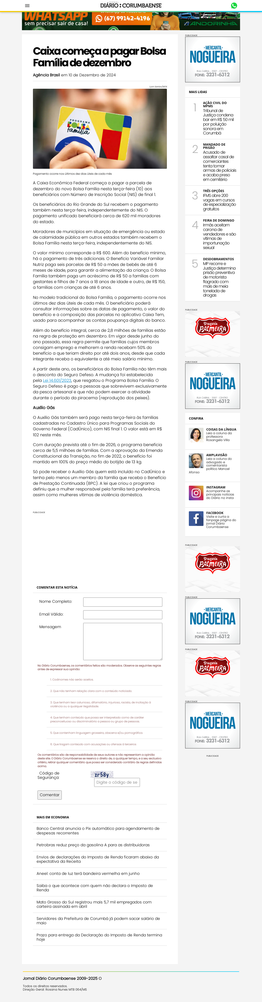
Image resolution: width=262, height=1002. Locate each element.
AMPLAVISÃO (217, 467)
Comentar (50, 794)
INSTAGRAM (216, 499)
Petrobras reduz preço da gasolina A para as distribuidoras (94, 844)
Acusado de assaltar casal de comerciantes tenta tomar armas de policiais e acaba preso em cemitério (219, 166)
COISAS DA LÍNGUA (215, 440)
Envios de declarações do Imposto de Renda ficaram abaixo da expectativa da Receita (98, 859)
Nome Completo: (56, 601)
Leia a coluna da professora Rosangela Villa (220, 448)
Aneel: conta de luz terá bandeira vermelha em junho (89, 873)
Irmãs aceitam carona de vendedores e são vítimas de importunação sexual (217, 243)
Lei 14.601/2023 (58, 380)
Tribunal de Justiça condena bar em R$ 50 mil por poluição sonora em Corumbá (219, 120)
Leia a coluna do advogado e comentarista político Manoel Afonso (211, 478)
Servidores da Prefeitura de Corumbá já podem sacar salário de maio (99, 921)
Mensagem (51, 626)
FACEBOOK (215, 525)
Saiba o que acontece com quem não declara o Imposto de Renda (95, 888)
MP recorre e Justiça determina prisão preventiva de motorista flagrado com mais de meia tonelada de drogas (219, 289)
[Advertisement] (101, 546)
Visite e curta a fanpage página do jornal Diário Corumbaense (219, 534)
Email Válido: (52, 614)
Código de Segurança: (49, 775)
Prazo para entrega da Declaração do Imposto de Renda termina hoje (100, 937)
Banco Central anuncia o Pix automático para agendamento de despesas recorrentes (98, 830)
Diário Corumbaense (131, 5)
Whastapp (233, 6)
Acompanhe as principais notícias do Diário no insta (221, 506)
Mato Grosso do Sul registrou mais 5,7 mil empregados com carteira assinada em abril (94, 904)
